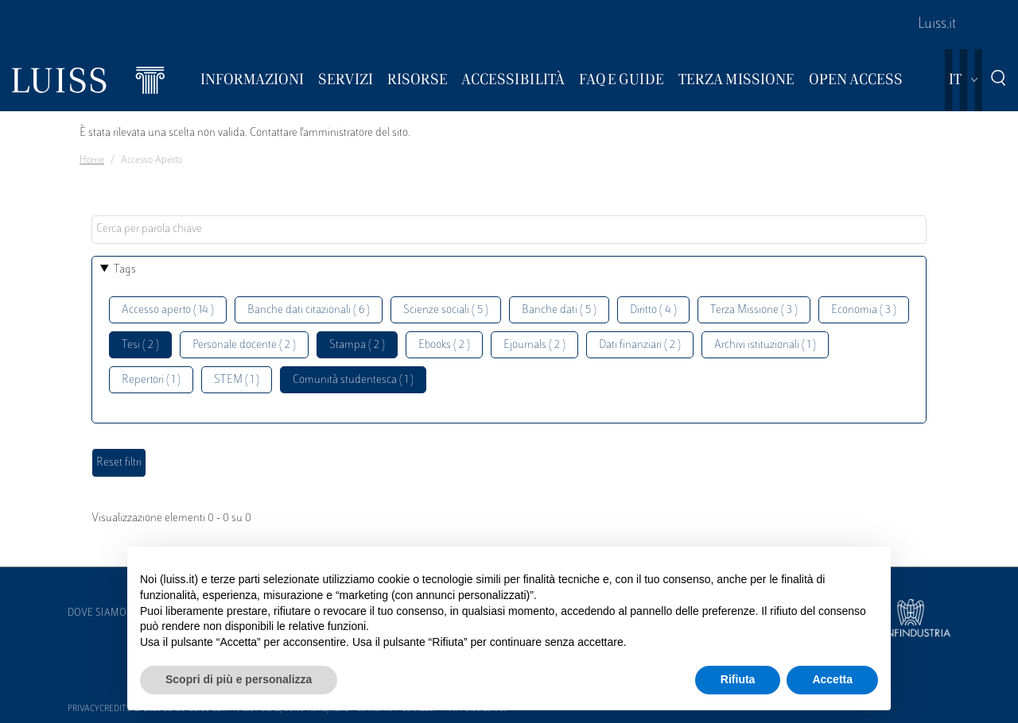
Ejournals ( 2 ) (534, 345)
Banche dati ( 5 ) (559, 310)
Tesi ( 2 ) (140, 345)
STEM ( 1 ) (236, 380)
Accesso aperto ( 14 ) (168, 310)
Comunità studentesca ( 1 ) (353, 380)
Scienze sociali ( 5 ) (445, 310)
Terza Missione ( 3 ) (754, 310)
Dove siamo (97, 613)
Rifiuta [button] (738, 679)
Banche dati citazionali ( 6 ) (308, 310)
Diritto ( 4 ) (653, 310)
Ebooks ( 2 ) (444, 345)
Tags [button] (125, 270)
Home (92, 160)
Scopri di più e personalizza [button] (238, 679)
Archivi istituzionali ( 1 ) (765, 345)
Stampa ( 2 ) (357, 345)
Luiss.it (937, 24)
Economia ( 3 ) (863, 310)
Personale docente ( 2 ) (244, 345)
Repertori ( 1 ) (151, 380)
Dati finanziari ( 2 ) (640, 345)
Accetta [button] (832, 679)
